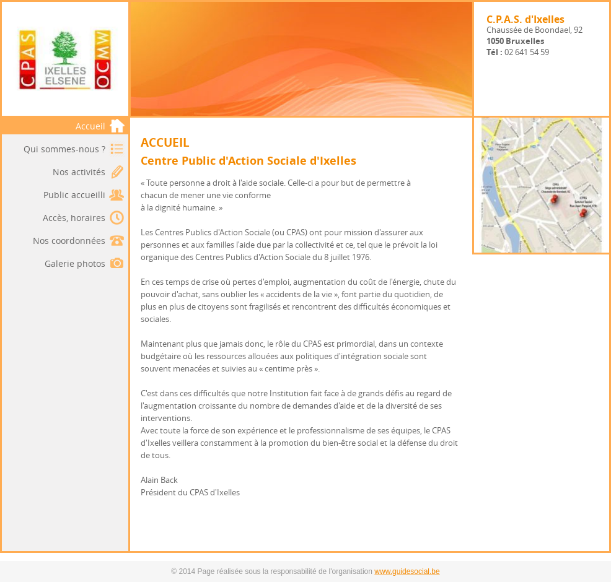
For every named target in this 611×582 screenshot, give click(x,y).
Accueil (100, 126)
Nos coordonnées (69, 240)
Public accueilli (74, 195)
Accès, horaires (74, 218)
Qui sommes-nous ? (64, 149)
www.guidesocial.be (406, 571)
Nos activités (79, 172)
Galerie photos (75, 263)
